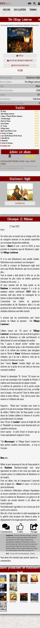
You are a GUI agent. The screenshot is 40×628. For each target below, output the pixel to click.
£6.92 (22, 161)
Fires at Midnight (23, 602)
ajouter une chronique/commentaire (20, 60)
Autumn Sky (33, 583)
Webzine (6, 9)
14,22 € (33, 161)
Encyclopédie (20, 9)
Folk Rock (13, 25)
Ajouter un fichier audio (20, 65)
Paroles (20, 55)
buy (27, 161)
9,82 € (10, 161)
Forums (33, 9)
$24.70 (3, 161)
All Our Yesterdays (13, 583)
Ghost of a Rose (13, 602)
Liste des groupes (5, 25)
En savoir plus (20, 203)
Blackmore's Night (22, 25)
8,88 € (16, 161)
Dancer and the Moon (24, 583)
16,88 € (3, 164)
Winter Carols (12, 592)
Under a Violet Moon (35, 602)
